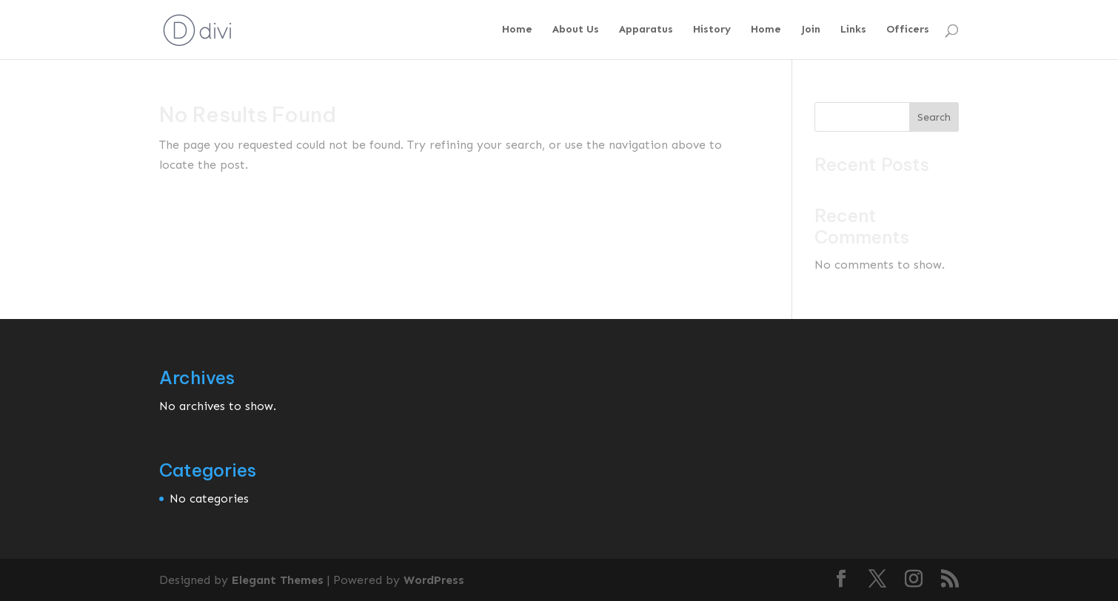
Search (934, 117)
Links (853, 30)
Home (517, 30)
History (712, 30)
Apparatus (646, 30)
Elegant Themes (278, 580)
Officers (907, 30)
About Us (575, 30)
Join (810, 30)
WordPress (434, 580)
